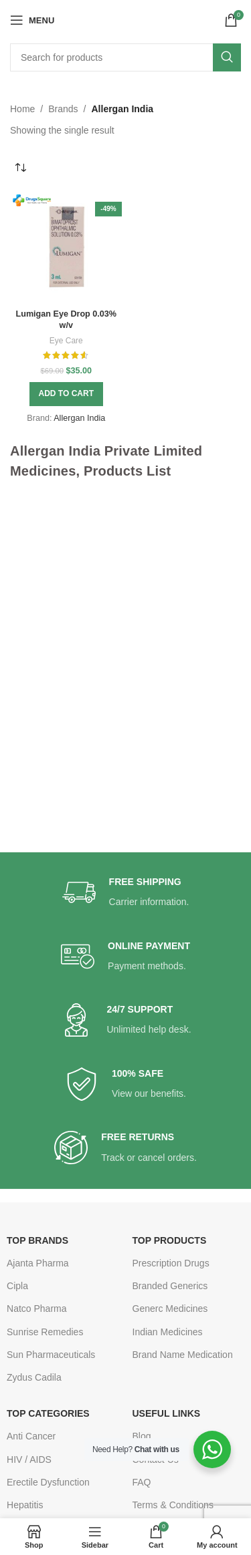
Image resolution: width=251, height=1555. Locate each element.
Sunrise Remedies (45, 1332)
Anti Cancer (31, 1436)
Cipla (17, 1285)
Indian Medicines (168, 1332)
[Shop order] (20, 168)
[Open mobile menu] (32, 20)
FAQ (142, 1482)
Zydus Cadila (34, 1377)
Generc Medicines (170, 1308)
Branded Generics (170, 1285)
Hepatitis (25, 1505)
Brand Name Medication (183, 1354)
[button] (66, 394)
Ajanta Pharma (38, 1263)
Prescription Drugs (171, 1263)
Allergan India (79, 418)
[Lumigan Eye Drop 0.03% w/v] (66, 248)
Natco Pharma (36, 1308)
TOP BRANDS (37, 1240)
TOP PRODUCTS (170, 1240)
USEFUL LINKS (167, 1413)
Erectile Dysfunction (48, 1482)
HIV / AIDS (29, 1459)
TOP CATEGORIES (48, 1413)
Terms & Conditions (173, 1505)
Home (22, 109)
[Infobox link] (125, 893)
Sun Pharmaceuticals (51, 1354)
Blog (142, 1436)
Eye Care (66, 340)
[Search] (125, 57)
